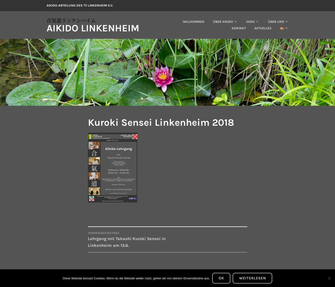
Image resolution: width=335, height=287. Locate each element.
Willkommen (193, 22)
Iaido (250, 22)
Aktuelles (262, 28)
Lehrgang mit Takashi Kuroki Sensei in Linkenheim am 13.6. (128, 239)
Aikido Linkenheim (93, 28)
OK (221, 278)
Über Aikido (223, 22)
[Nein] (329, 278)
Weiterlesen (252, 278)
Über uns (276, 22)
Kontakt (239, 28)
